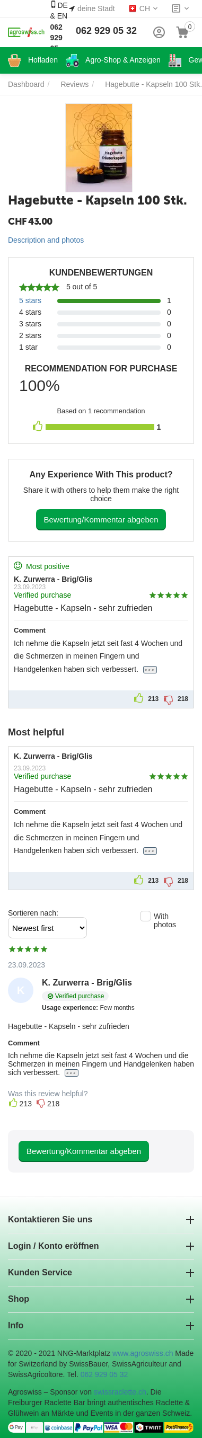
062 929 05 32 (106, 30)
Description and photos (46, 240)
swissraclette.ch (120, 1392)
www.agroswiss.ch (142, 1353)
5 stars (30, 300)
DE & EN (58, 32)
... (150, 669)
